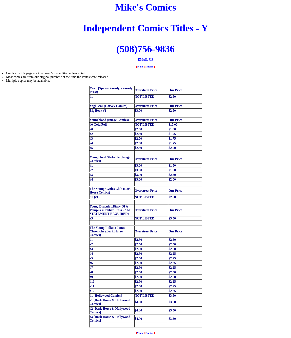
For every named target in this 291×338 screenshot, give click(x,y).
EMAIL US (145, 59)
